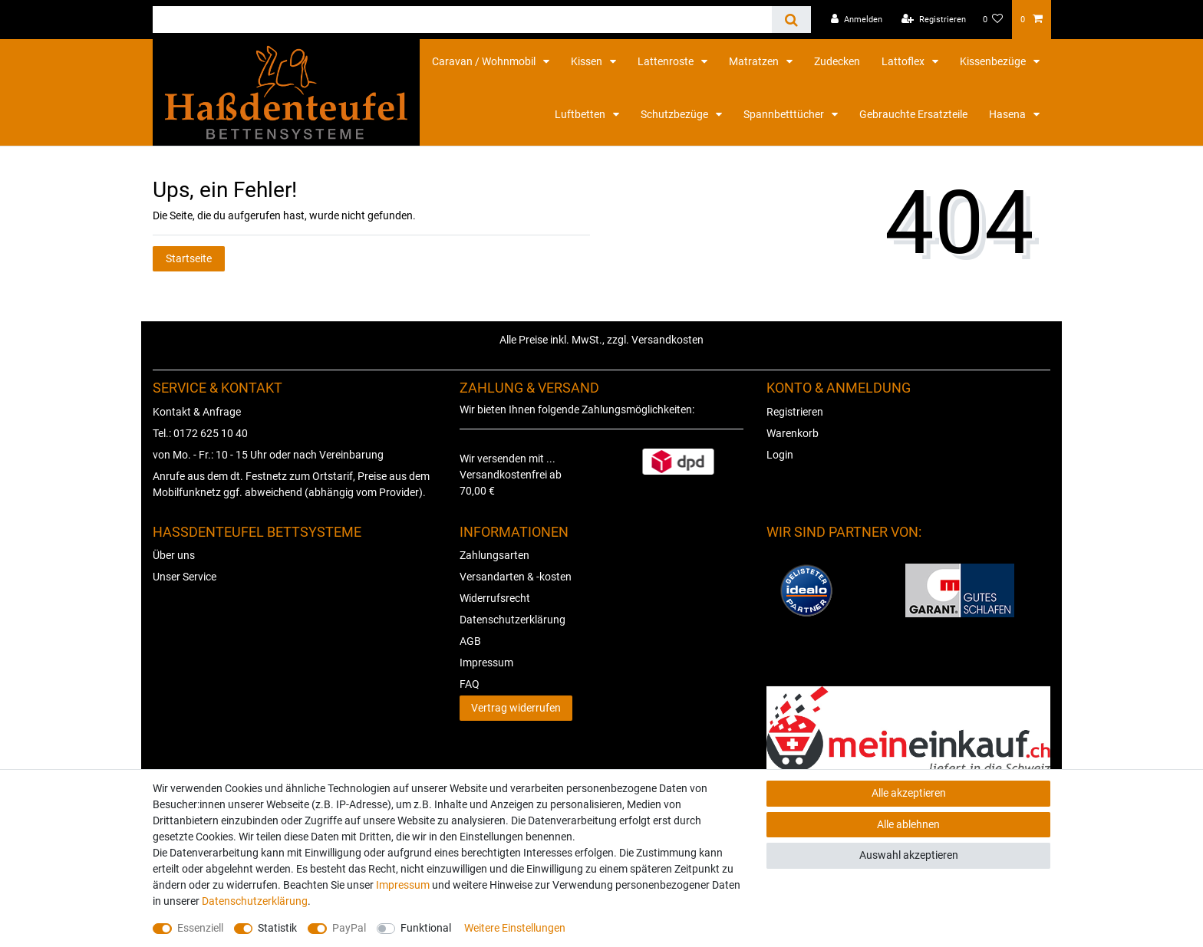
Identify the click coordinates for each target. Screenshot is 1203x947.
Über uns (174, 555)
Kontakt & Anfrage (197, 412)
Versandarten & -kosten (516, 577)
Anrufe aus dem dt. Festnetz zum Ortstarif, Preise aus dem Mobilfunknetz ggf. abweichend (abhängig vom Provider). (291, 484)
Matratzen (755, 61)
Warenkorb (792, 433)
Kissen (588, 61)
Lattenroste (667, 61)
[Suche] (791, 19)
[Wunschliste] (993, 19)
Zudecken (837, 61)
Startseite (189, 258)
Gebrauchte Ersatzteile (913, 114)
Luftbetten (581, 114)
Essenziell (200, 928)
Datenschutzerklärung (512, 619)
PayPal (349, 928)
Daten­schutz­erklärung (255, 901)
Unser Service (184, 577)
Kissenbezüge (994, 61)
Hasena (1008, 114)
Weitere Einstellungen (514, 928)
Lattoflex (904, 61)
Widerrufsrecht (495, 598)
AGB (470, 641)
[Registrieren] (933, 19)
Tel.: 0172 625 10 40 (200, 433)
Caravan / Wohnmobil (485, 61)
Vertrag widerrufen (516, 708)
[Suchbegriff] (462, 19)
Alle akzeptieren (909, 793)
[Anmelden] (856, 19)
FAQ (470, 684)
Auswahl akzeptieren (908, 855)
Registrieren (794, 412)
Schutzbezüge (675, 114)
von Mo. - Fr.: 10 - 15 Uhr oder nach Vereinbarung (268, 455)
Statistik (277, 928)
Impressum (486, 662)
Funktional (425, 928)
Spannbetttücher (784, 114)
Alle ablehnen (908, 824)
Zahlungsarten (494, 555)
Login (779, 455)
